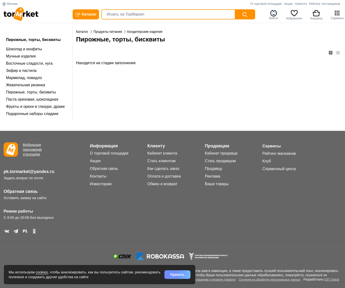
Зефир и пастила (21, 71)
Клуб (266, 161)
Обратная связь (21, 191)
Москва (9, 4)
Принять (177, 274)
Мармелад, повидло (24, 78)
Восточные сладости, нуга (29, 63)
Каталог (86, 14)
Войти (273, 14)
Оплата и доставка (164, 176)
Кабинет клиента (162, 153)
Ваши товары (217, 184)
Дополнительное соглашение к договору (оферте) (202, 279)
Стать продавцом (220, 161)
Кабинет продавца (221, 153)
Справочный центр (279, 169)
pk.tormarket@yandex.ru (29, 171)
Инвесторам (100, 184)
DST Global (331, 279)
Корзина (316, 14)
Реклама (212, 176)
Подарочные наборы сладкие (32, 114)
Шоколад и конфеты (24, 49)
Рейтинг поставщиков (324, 4)
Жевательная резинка (25, 85)
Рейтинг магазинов (279, 153)
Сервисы (337, 14)
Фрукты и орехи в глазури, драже (35, 106)
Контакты (98, 176)
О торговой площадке (266, 4)
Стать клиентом (161, 161)
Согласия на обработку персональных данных (269, 279)
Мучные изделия (21, 56)
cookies (42, 272)
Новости (301, 4)
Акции (288, 4)
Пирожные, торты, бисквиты (31, 92)
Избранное (294, 14)
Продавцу (213, 169)
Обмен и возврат (162, 184)
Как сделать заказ (163, 169)
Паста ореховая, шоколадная (32, 99)
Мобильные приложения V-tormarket (32, 149)
